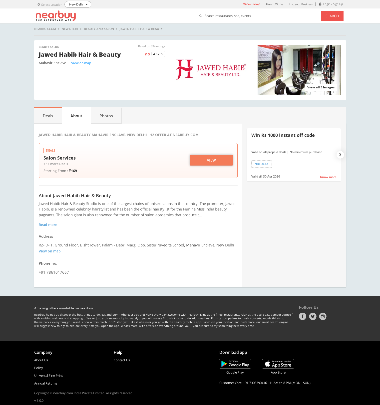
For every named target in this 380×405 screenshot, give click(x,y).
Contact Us (122, 360)
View (211, 160)
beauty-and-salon (99, 29)
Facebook (302, 316)
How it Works (274, 4)
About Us (41, 360)
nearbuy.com (45, 29)
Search (332, 15)
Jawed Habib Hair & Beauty (141, 29)
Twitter (313, 316)
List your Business (301, 4)
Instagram (323, 316)
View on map (81, 63)
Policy (38, 368)
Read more (48, 224)
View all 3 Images (321, 87)
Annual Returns (45, 383)
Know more (328, 177)
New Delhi (70, 29)
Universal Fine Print (48, 375)
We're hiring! (251, 4)
